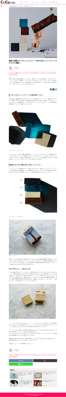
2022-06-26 (15, 67)
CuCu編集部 (16, 68)
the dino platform (34, 395)
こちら (31, 343)
